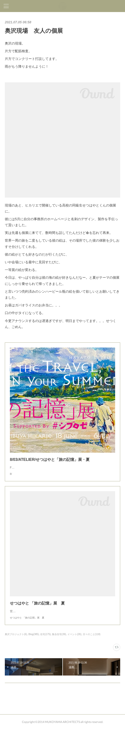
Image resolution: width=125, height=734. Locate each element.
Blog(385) (33, 639)
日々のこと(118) (91, 639)
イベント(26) (74, 639)
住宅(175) (45, 639)
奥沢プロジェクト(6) (16, 639)
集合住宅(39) (59, 639)
